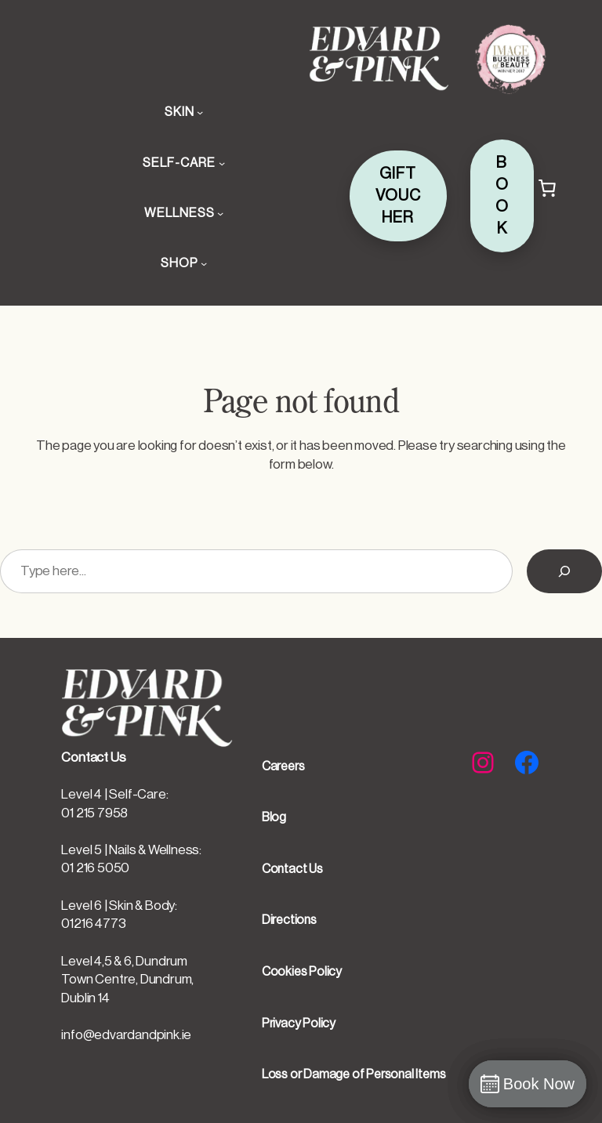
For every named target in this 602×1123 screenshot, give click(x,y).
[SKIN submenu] (200, 112)
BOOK (502, 196)
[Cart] (547, 188)
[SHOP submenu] (204, 263)
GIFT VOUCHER (398, 196)
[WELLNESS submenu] (220, 213)
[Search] (564, 571)
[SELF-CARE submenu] (222, 163)
